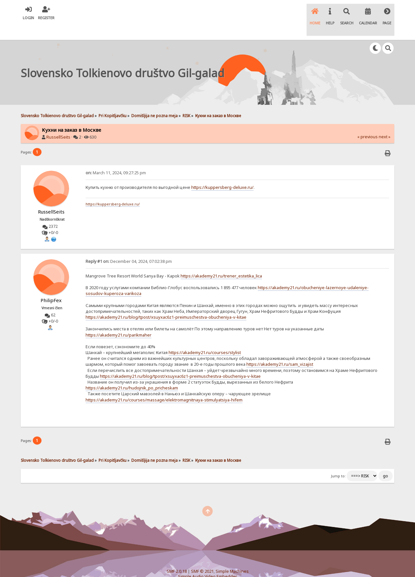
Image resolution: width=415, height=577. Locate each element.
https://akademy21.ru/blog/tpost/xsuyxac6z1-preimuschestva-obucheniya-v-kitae (166, 301)
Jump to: (338, 460)
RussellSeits (58, 121)
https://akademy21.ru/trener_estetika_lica (221, 260)
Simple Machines (232, 556)
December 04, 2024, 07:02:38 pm (129, 245)
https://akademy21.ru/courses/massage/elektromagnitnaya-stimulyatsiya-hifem (164, 384)
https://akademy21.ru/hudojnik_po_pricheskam (132, 372)
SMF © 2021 (202, 556)
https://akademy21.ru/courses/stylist (205, 337)
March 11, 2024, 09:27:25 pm (116, 157)
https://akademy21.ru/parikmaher (118, 319)
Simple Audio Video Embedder (207, 561)
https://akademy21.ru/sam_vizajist (279, 348)
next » (384, 121)
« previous (367, 121)
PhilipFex (51, 284)
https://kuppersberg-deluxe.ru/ (222, 171)
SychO (227, 566)
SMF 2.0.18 (177, 556)
